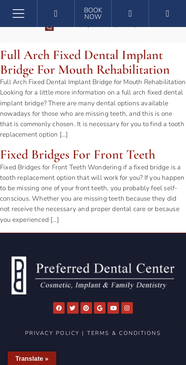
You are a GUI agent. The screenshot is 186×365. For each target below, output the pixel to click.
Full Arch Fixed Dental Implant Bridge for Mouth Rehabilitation (85, 62)
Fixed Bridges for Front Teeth (77, 154)
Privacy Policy (52, 333)
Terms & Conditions (124, 333)
